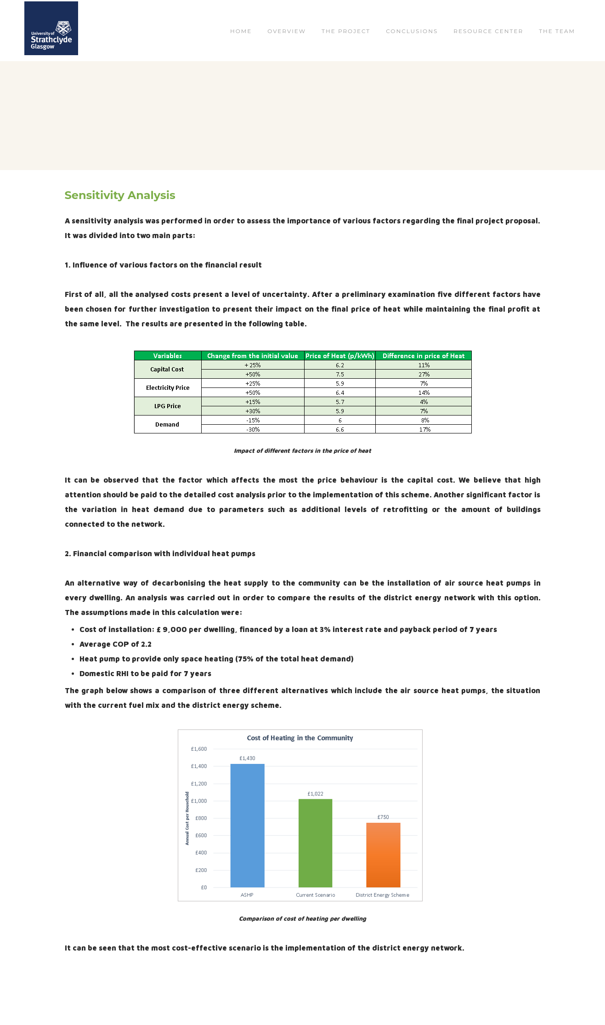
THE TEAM (557, 31)
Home (241, 31)
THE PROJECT (346, 31)
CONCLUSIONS (412, 31)
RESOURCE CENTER (488, 31)
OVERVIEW (286, 31)
